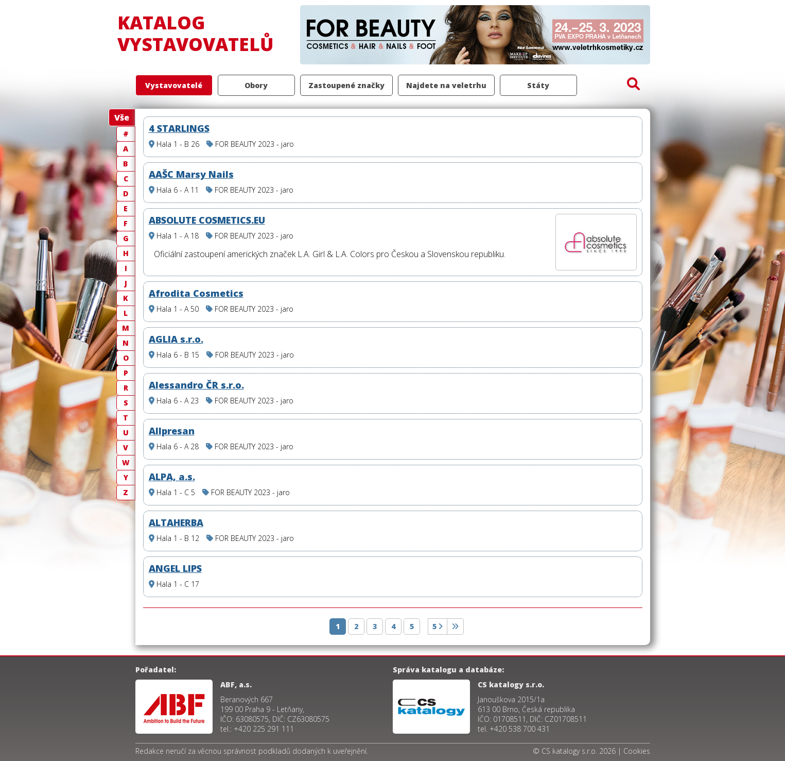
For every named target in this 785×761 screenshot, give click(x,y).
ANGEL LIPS (175, 568)
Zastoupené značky (346, 85)
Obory (256, 85)
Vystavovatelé (173, 85)
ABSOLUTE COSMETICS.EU (207, 220)
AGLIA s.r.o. (176, 339)
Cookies (636, 751)
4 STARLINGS (179, 128)
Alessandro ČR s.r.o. (196, 385)
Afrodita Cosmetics (196, 293)
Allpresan (172, 431)
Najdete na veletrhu (446, 85)
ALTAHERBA (176, 522)
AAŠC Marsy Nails (191, 174)
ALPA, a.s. (172, 476)
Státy (538, 85)
